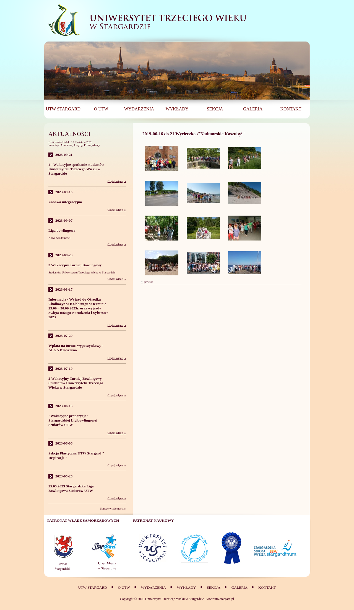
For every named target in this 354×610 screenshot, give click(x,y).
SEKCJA (213, 587)
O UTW (124, 587)
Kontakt (267, 587)
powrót (148, 281)
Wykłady (186, 587)
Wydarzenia (153, 587)
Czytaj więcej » (117, 181)
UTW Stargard (92, 587)
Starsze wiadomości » (113, 508)
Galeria (239, 587)
